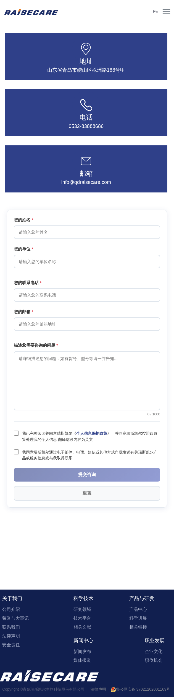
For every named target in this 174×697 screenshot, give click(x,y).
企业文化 (153, 651)
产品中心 (138, 609)
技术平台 (82, 618)
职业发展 (155, 640)
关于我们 (12, 598)
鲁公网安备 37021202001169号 (140, 689)
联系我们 (11, 627)
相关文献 (82, 627)
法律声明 (11, 636)
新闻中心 (83, 640)
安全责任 (11, 644)
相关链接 (138, 627)
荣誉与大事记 (15, 618)
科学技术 (83, 598)
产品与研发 (141, 598)
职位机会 (153, 660)
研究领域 (82, 609)
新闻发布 (82, 651)
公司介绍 (11, 609)
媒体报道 (82, 660)
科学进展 (138, 618)
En (155, 11)
